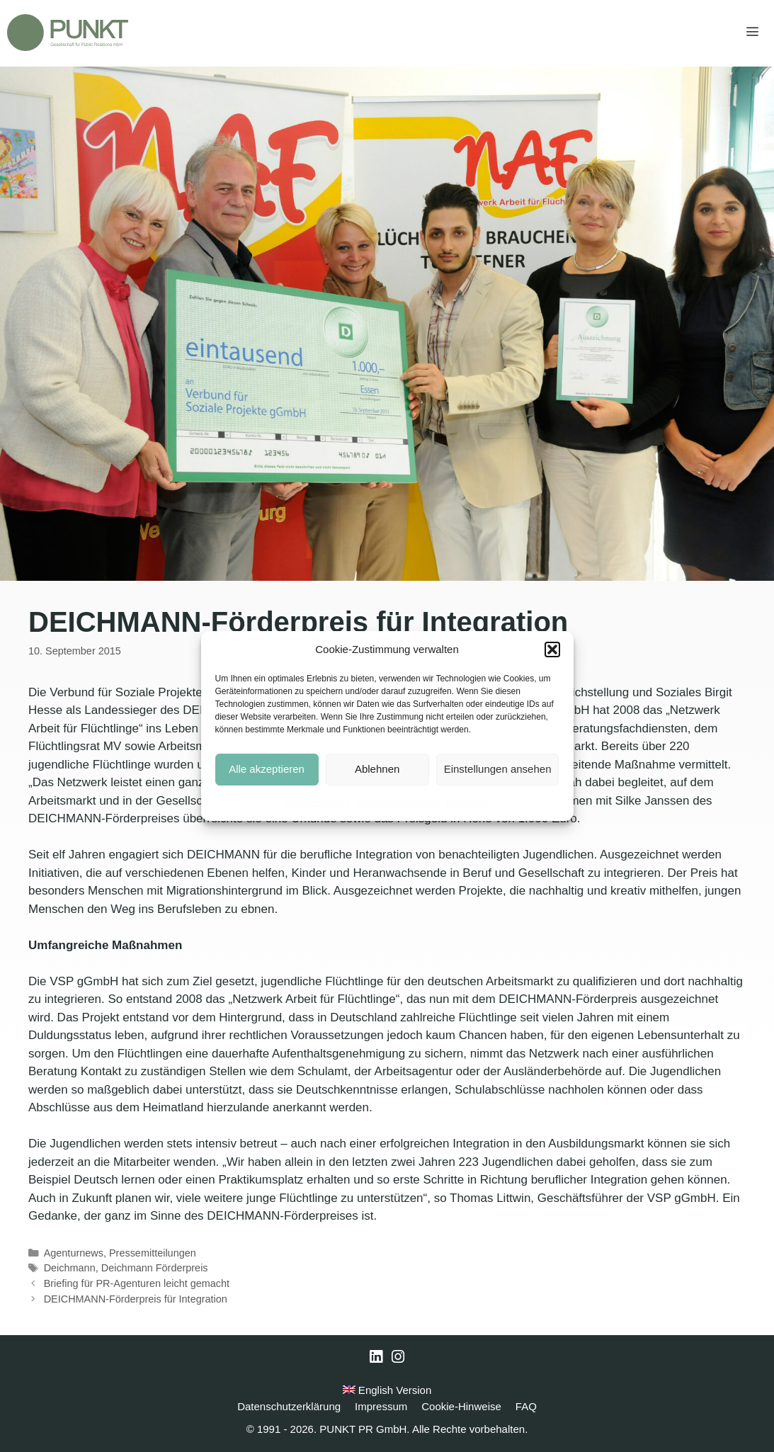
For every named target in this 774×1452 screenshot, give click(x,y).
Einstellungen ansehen (498, 769)
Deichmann (70, 1268)
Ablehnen (377, 769)
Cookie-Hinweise (317, 802)
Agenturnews (73, 1253)
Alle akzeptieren (267, 769)
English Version (387, 1390)
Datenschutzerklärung (397, 802)
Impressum (467, 802)
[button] (552, 649)
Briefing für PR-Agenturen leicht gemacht (136, 1283)
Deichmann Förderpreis (154, 1268)
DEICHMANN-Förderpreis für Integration (135, 1299)
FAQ (526, 1406)
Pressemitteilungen (152, 1253)
